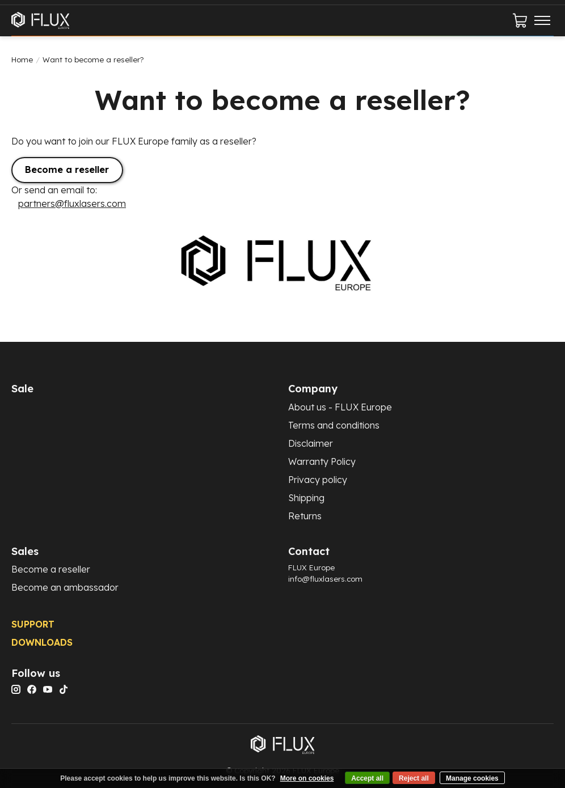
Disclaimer (310, 443)
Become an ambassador (65, 587)
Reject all (414, 778)
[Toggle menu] (542, 20)
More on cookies (307, 778)
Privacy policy (317, 479)
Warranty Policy (322, 461)
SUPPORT (32, 624)
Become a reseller (67, 169)
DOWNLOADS (42, 642)
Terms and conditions (334, 425)
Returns (305, 516)
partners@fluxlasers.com (72, 203)
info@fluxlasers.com (325, 578)
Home (22, 59)
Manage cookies (472, 778)
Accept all (367, 778)
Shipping (306, 497)
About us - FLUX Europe (340, 407)
